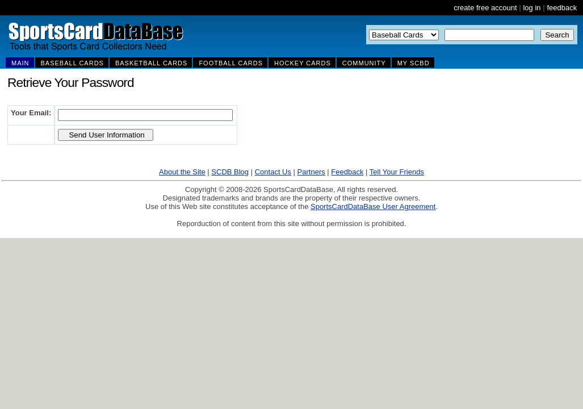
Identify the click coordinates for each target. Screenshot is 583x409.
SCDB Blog (230, 172)
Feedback (347, 172)
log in (531, 7)
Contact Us (273, 172)
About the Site (182, 172)
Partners (311, 172)
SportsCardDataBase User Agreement (373, 206)
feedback (562, 7)
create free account (485, 7)
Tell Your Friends (397, 172)
